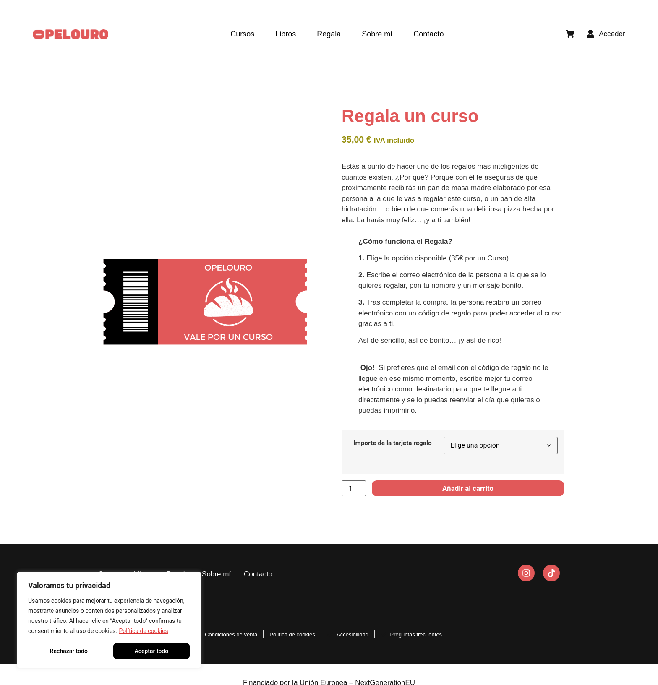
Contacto (428, 34)
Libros (285, 34)
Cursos (242, 34)
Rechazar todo (69, 651)
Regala (329, 34)
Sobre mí (377, 34)
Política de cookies (143, 631)
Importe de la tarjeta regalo (392, 443)
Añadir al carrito (468, 488)
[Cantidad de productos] (354, 488)
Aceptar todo (151, 651)
